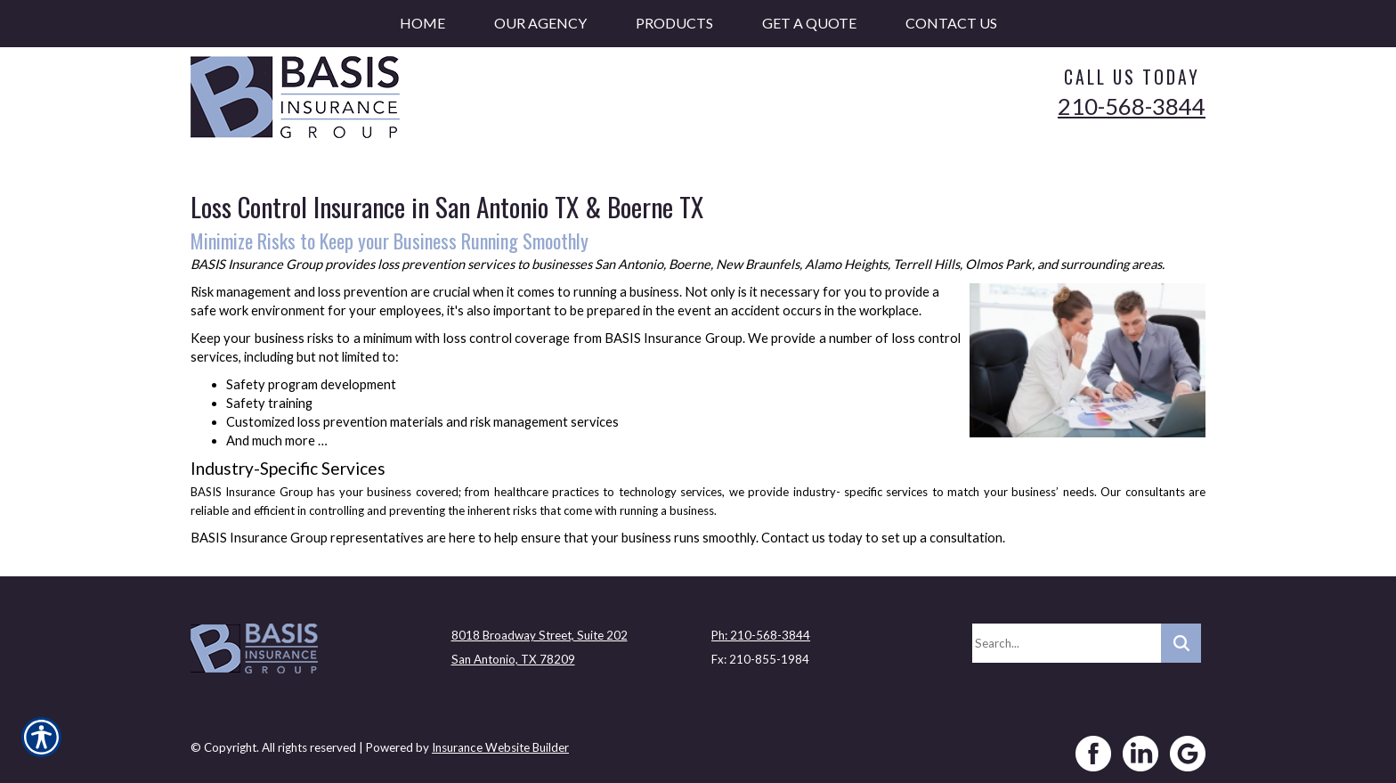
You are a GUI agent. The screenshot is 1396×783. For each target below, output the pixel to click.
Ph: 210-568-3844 (760, 629)
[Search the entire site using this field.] (1066, 637)
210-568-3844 (1131, 106)
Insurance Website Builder (500, 741)
